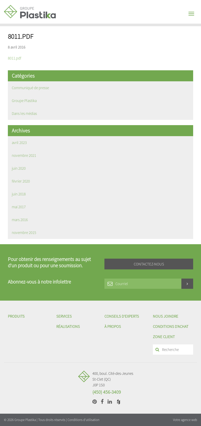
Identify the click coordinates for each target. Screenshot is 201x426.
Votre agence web (185, 420)
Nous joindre (165, 316)
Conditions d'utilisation (83, 420)
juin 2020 (19, 168)
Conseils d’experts (121, 316)
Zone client (164, 336)
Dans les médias (24, 113)
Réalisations (68, 326)
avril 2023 (19, 142)
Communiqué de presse (30, 87)
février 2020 (21, 181)
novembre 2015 (24, 232)
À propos (112, 326)
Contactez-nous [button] (149, 264)
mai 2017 (19, 206)
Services (64, 316)
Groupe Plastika (24, 100)
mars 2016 (20, 219)
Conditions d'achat (170, 326)
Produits (16, 316)
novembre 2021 (24, 155)
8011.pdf (14, 58)
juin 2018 (19, 193)
